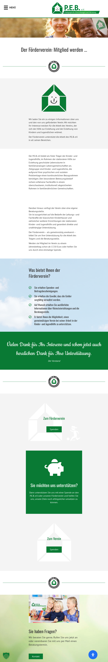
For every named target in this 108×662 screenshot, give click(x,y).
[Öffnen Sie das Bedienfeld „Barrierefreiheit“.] (92, 654)
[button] (6, 656)
